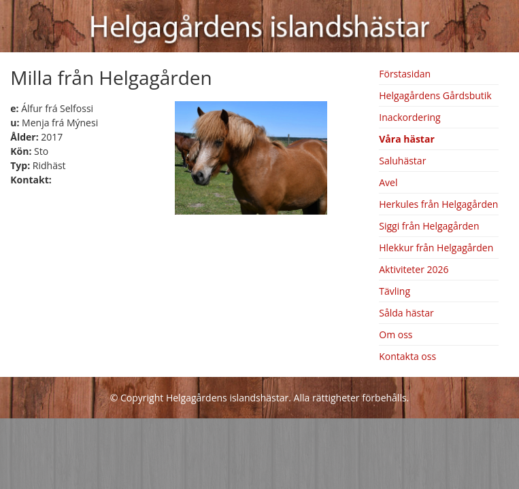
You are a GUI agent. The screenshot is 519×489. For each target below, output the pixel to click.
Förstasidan (405, 73)
